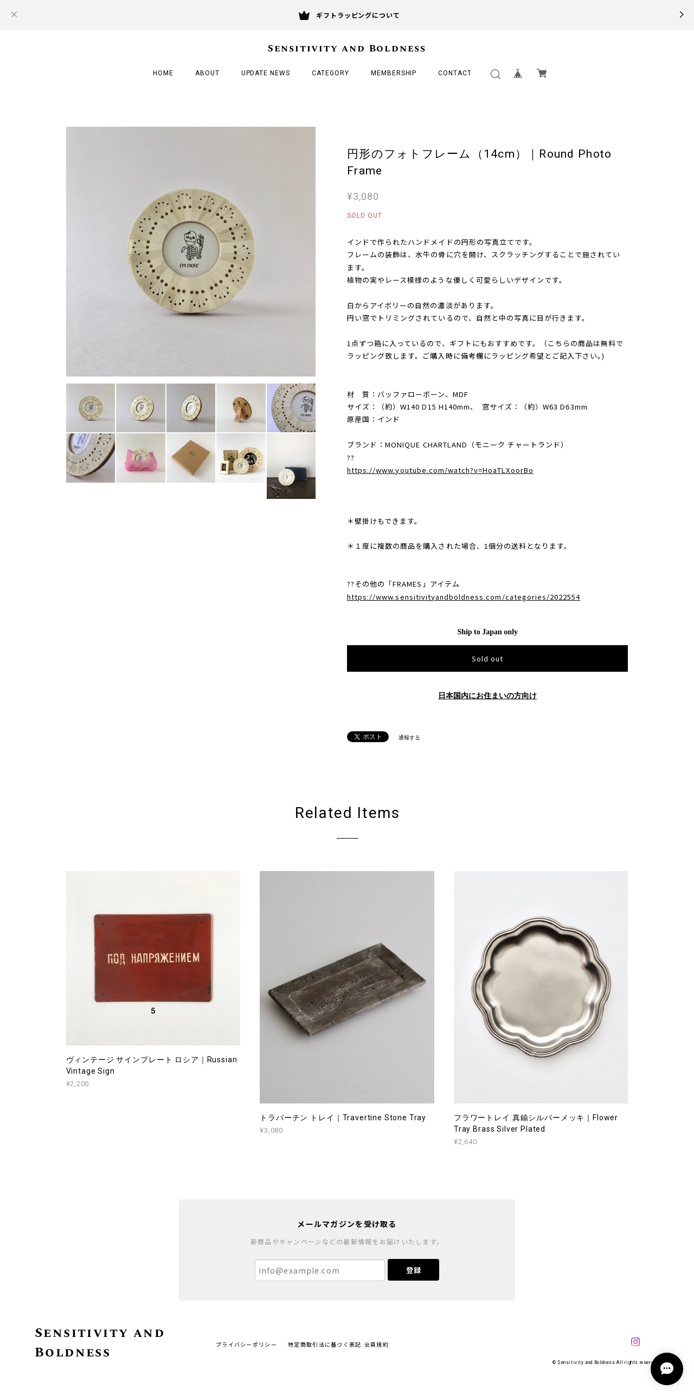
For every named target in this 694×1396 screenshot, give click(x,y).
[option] (191, 251)
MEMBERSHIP (394, 73)
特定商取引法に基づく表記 (324, 1344)
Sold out (487, 658)
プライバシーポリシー (246, 1344)
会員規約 (376, 1344)
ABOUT (207, 73)
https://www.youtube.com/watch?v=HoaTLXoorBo (440, 470)
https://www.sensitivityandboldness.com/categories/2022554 (463, 597)
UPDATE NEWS (266, 73)
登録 (413, 1270)
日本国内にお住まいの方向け (487, 696)
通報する (409, 738)
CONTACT (455, 73)
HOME (163, 73)
